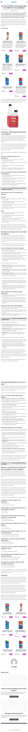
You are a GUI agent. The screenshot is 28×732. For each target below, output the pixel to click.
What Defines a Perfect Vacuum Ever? (14, 713)
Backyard (13, 9)
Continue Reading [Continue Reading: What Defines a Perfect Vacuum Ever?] (14, 719)
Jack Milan (7, 9)
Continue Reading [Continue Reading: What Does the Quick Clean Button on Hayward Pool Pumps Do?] (14, 696)
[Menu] (1, 2)
